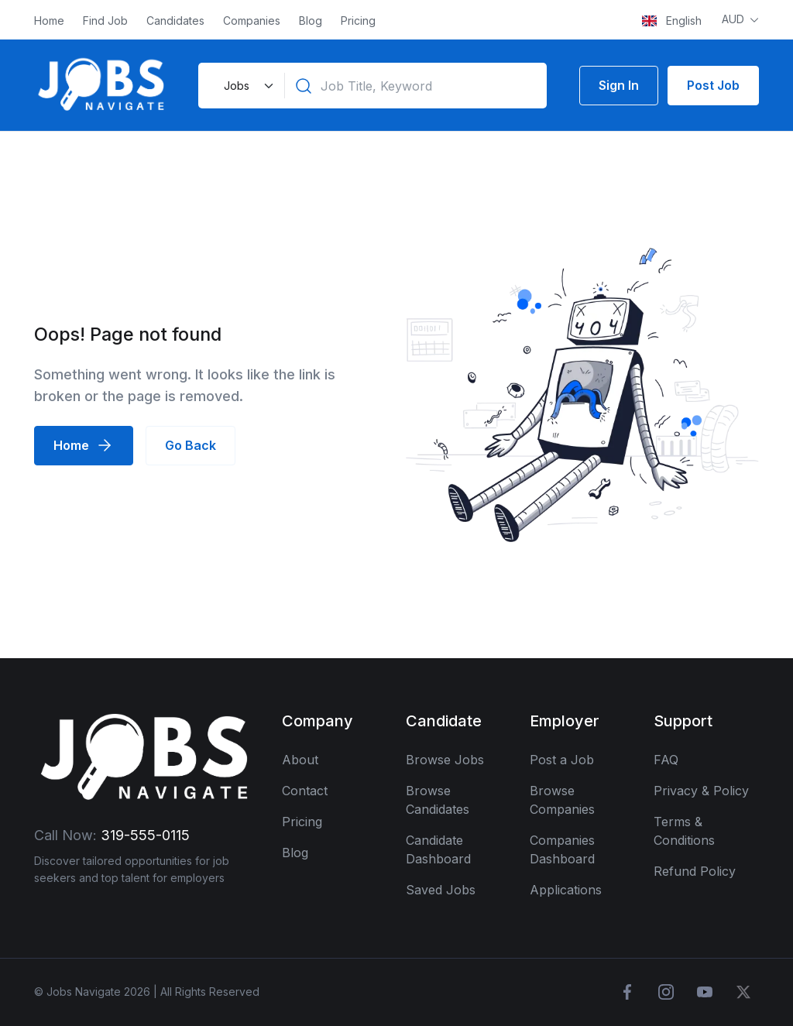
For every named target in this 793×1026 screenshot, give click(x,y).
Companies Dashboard (562, 849)
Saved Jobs (440, 889)
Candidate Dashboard (438, 849)
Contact (305, 790)
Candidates (175, 20)
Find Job (105, 20)
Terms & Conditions (684, 831)
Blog (310, 20)
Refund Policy (695, 871)
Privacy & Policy (701, 790)
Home (49, 20)
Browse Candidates (437, 800)
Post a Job (562, 759)
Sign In (619, 85)
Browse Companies (562, 800)
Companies (251, 20)
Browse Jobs (445, 759)
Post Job (713, 85)
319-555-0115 (145, 835)
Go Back (190, 445)
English (672, 20)
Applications (566, 889)
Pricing (358, 20)
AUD (734, 19)
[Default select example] (246, 85)
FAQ (666, 759)
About (300, 759)
